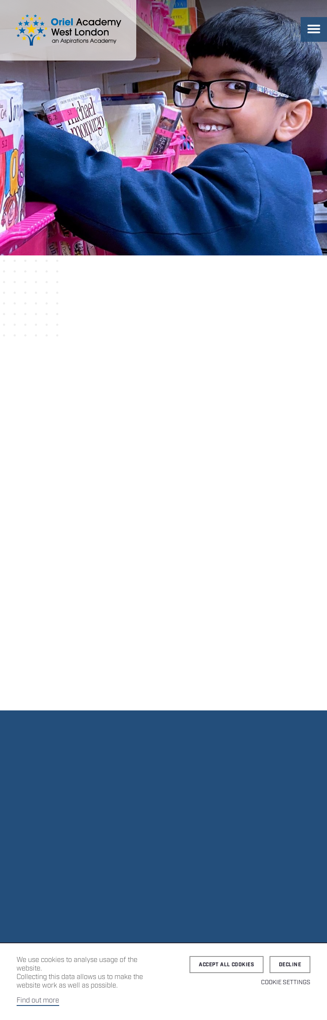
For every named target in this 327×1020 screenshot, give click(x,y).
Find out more (38, 1000)
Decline (290, 965)
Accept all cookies (226, 965)
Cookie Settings (285, 982)
